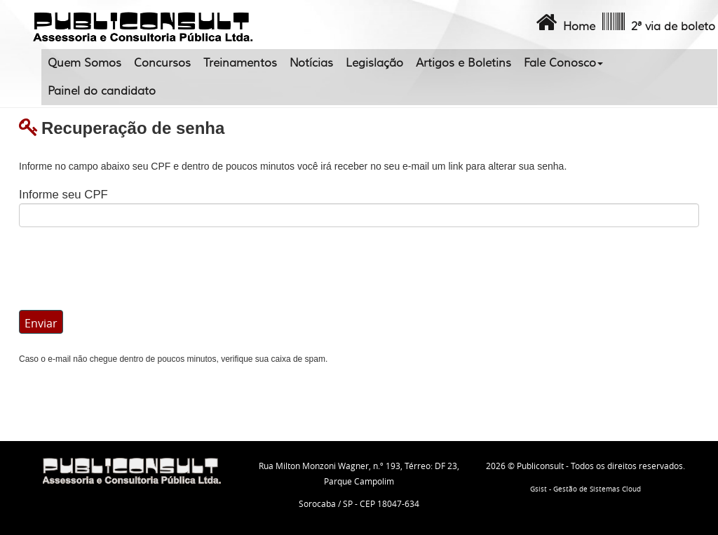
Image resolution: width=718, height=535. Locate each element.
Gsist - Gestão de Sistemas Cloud (585, 489)
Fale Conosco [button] (563, 63)
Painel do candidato (102, 91)
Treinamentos (240, 63)
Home (564, 22)
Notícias (311, 63)
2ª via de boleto (657, 22)
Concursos (162, 63)
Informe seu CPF (63, 194)
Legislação (374, 63)
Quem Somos (84, 63)
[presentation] (125, 268)
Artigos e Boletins (463, 63)
